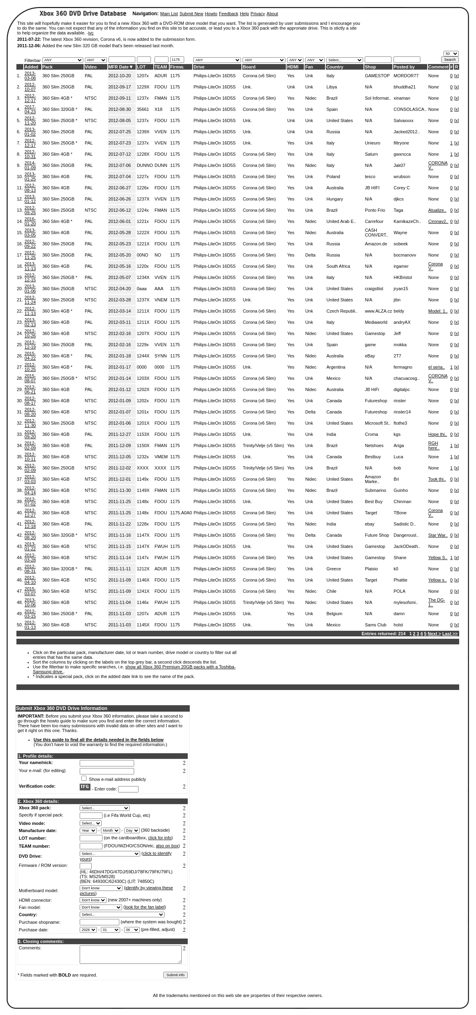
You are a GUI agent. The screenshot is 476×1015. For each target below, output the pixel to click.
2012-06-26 (119, 199)
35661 (143, 109)
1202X (143, 389)
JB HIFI (372, 187)
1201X (143, 423)
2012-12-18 (30, 524)
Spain (331, 109)
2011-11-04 (119, 602)
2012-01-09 (119, 400)
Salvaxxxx (404, 120)
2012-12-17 (30, 98)
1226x (143, 187)
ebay (369, 524)
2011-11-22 (119, 524)
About (272, 13)
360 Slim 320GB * (59, 109)
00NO (143, 255)
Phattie (400, 580)
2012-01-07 (119, 411)
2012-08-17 (30, 400)
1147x (143, 557)
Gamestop (375, 333)
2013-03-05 (30, 232)
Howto (211, 13)
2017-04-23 (30, 109)
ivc (90, 32)
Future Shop (377, 535)
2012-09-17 (119, 86)
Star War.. (438, 535)
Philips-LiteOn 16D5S (214, 75)
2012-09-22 (30, 244)
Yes (290, 75)
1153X (143, 434)
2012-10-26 (30, 333)
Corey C (402, 187)
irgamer (401, 266)
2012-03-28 (119, 299)
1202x (143, 400)
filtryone (401, 142)
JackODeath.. (407, 546)
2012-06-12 (119, 210)
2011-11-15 (119, 546)
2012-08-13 (30, 188)
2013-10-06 (30, 602)
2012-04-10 (30, 580)
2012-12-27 (30, 513)
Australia (334, 187)
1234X (143, 277)
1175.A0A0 (181, 512)
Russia (333, 131)
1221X (143, 243)
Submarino (375, 490)
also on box (167, 845)
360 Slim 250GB (58, 75)
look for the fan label (145, 907)
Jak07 (399, 165)
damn (399, 613)
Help (244, 13)
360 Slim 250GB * (59, 120)
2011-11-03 (119, 613)
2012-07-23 (119, 142)
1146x (143, 602)
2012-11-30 (30, 423)
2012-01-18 (119, 355)
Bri (396, 479)
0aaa (142, 288)
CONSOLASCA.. (410, 109)
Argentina (335, 367)
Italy (330, 75)
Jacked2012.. (407, 131)
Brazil (331, 98)
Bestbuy (373, 456)
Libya (331, 86)
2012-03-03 (30, 479)
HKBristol (403, 277)
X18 (159, 109)
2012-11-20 (30, 120)
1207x (143, 75)
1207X (143, 333)
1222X (143, 232)
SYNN (161, 355)
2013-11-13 (30, 266)
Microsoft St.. (377, 423)
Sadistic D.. (405, 524)
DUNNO (145, 165)
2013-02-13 (30, 322)
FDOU (161, 86)
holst (398, 624)
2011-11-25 (119, 501)
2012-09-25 (30, 210)
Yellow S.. (438, 557)
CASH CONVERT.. (376, 232)
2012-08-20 (30, 412)
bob (397, 467)
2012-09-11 (119, 98)
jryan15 (401, 288)
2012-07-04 (119, 176)
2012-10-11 (30, 456)
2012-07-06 (119, 165)
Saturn (371, 154)
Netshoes (374, 445)
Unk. (247, 86)
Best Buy (373, 501)
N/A (368, 86)
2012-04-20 (119, 288)
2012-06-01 (119, 221)
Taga (398, 210)
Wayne (400, 232)
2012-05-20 (119, 255)
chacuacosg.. (407, 378)
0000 (142, 367)
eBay (370, 355)
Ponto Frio (375, 210)
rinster (400, 400)
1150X (143, 445)
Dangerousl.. (406, 535)
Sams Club (375, 624)
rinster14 (402, 411)
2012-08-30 (119, 109)
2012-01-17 (119, 367)
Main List (169, 13)
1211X (143, 311)
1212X (143, 568)
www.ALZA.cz (378, 311)
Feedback (228, 13)
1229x (143, 344)
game (370, 344)
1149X (143, 490)
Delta (310, 255)
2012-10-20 (119, 75)
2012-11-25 (30, 255)
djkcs (399, 199)
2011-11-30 (119, 490)
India (331, 434)
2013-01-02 (30, 131)
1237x (143, 98)
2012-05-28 (119, 232)
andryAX (402, 322)
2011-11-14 (119, 557)
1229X (143, 86)
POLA (399, 591)
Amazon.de (376, 243)
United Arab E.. (341, 221)
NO (158, 255)
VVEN (161, 131)
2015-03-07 (30, 591)
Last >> (450, 633)
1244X (143, 355)
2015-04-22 (30, 356)
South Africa (338, 266)
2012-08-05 (119, 120)
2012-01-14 (119, 378)
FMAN (161, 98)
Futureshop (376, 400)
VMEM (161, 456)
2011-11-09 (119, 580)
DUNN (161, 165)
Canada (334, 400)
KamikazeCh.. (407, 221)
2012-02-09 (30, 445)
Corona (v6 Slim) (259, 75)
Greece (333, 568)
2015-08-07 (30, 378)
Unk (309, 75)
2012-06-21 (30, 389)
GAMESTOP (377, 75)
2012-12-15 (30, 277)
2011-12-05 (119, 456)
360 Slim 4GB (56, 176)
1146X (143, 580)
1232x (143, 456)
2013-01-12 (30, 199)
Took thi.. (437, 479)
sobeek (401, 243)
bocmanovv (405, 255)
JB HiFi (372, 389)
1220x (143, 266)
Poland (333, 176)
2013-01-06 (30, 288)
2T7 (397, 355)
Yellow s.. (437, 580)
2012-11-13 (30, 311)
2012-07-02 (30, 501)
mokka (400, 344)
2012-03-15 (30, 613)
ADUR (161, 75)
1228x (143, 524)
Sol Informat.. (378, 98)
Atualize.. (437, 210)
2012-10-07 (30, 87)
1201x (143, 411)
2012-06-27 (119, 187)
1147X (143, 535)
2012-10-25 (30, 367)
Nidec (310, 98)
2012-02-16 (119, 333)
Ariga (399, 445)
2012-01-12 (119, 389)
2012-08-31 (30, 569)
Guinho (401, 490)
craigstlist (374, 288)
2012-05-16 (119, 266)
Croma (371, 434)
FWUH (161, 546)
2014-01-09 (30, 165)
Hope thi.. (437, 434)
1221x (143, 221)
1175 (175, 75)
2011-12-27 (119, 434)
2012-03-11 (119, 322)
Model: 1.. (438, 311)
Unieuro (372, 142)
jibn (397, 299)
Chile (331, 591)
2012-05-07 (119, 277)
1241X (143, 591)
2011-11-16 (119, 535)
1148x (143, 501)
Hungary (334, 199)
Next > (434, 633)
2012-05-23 (119, 243)
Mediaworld (376, 322)
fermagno (403, 367)
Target (371, 512)
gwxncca (402, 154)
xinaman (402, 98)
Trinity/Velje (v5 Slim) (263, 445)
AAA (159, 288)
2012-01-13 (30, 625)
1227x (143, 176)
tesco (370, 176)
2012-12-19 (30, 344)
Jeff (397, 333)
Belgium (334, 613)
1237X (143, 199)
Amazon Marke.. (373, 479)
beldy (399, 311)
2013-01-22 (30, 546)
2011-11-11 (119, 568)
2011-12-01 (119, 479)
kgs (397, 434)
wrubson (402, 176)
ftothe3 (400, 423)
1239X (143, 131)
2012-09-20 (30, 434)
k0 (396, 568)
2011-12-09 (119, 445)
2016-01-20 (30, 221)
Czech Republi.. (342, 311)
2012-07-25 (119, 131)
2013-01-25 (30, 176)
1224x (143, 210)
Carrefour (374, 221)
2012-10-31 (30, 154)
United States (339, 120)
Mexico (333, 378)
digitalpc (402, 389)
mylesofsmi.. (406, 602)
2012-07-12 (119, 154)
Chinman (402, 501)
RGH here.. (434, 445)
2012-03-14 (119, 311)
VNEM (161, 299)
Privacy (258, 13)
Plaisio (371, 568)
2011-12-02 (119, 467)
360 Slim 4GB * (57, 98)
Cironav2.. (438, 221)
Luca (398, 456)
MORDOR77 (406, 75)
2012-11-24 (30, 300)
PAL (89, 75)
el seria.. (436, 367)
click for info (159, 837)
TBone (400, 512)
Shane (400, 557)
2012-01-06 (119, 423)
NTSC (91, 98)
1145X (143, 624)
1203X (143, 378)
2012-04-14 (30, 490)
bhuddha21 (405, 86)
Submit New (191, 13)
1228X (143, 154)
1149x (143, 479)
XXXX (143, 467)
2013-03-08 (30, 75)
